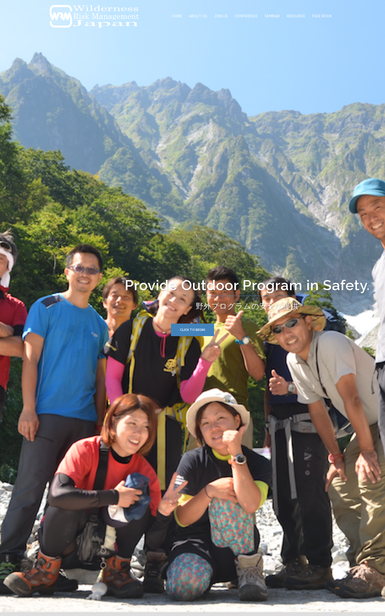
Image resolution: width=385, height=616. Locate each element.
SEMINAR (272, 16)
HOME (177, 16)
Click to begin (192, 330)
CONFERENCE (246, 16)
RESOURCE (296, 16)
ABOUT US (198, 16)
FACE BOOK (322, 16)
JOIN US (221, 16)
